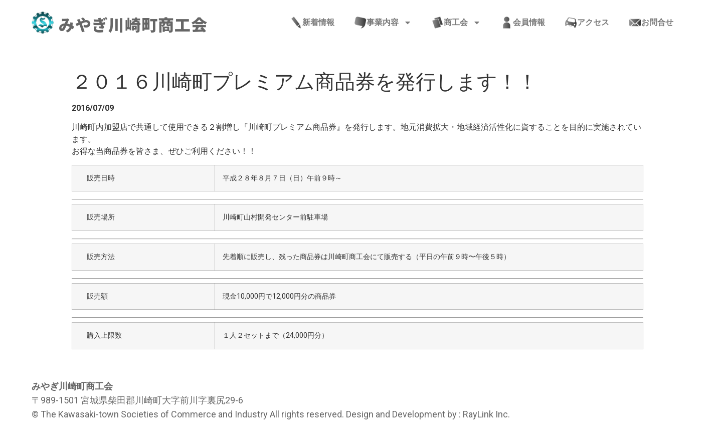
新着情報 (312, 23)
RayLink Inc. (486, 414)
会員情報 (523, 23)
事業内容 (383, 23)
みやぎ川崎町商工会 (133, 24)
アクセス (587, 23)
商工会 (456, 23)
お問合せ (651, 23)
